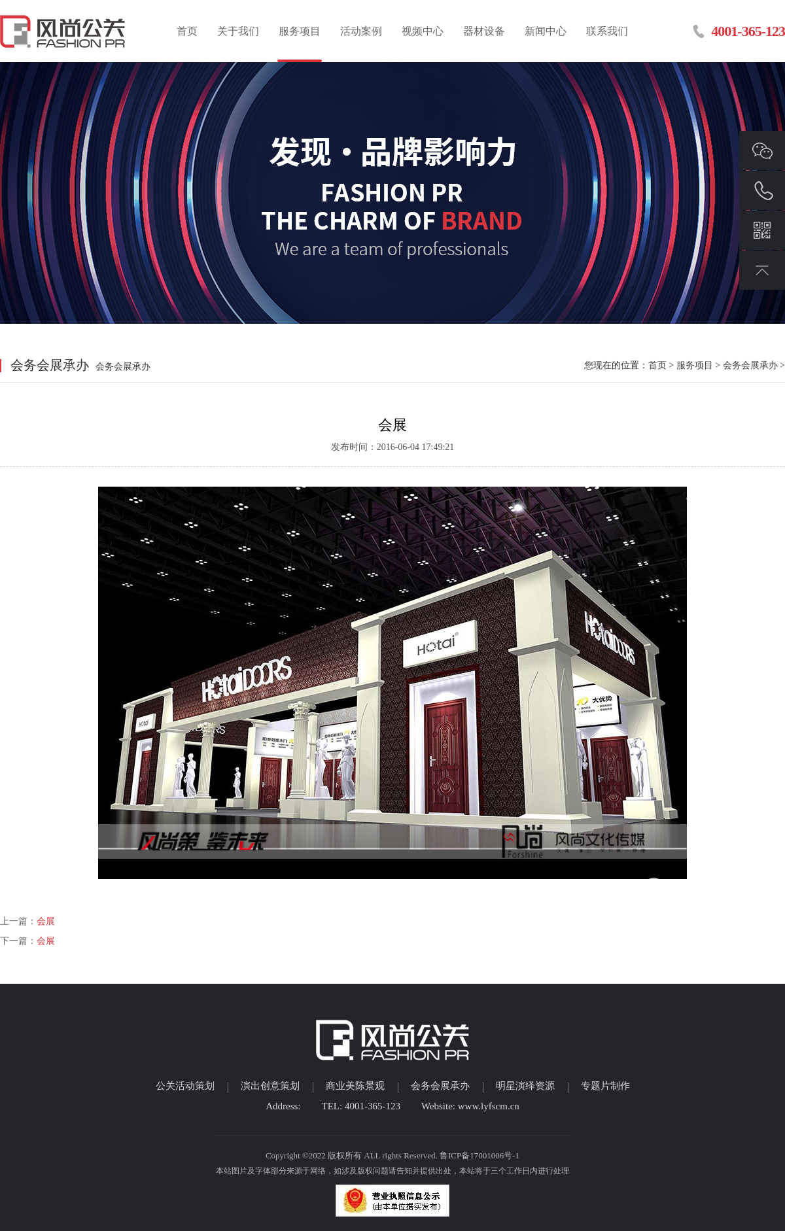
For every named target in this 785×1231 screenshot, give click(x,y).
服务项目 (300, 31)
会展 (46, 921)
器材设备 (484, 31)
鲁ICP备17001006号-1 (479, 1155)
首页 (187, 31)
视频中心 (423, 31)
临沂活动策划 (64, 31)
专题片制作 (605, 1086)
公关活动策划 (185, 1086)
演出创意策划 (270, 1086)
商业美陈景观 (355, 1086)
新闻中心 (546, 31)
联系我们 (607, 31)
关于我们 (238, 31)
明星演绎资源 (525, 1086)
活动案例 (361, 31)
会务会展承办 (750, 365)
